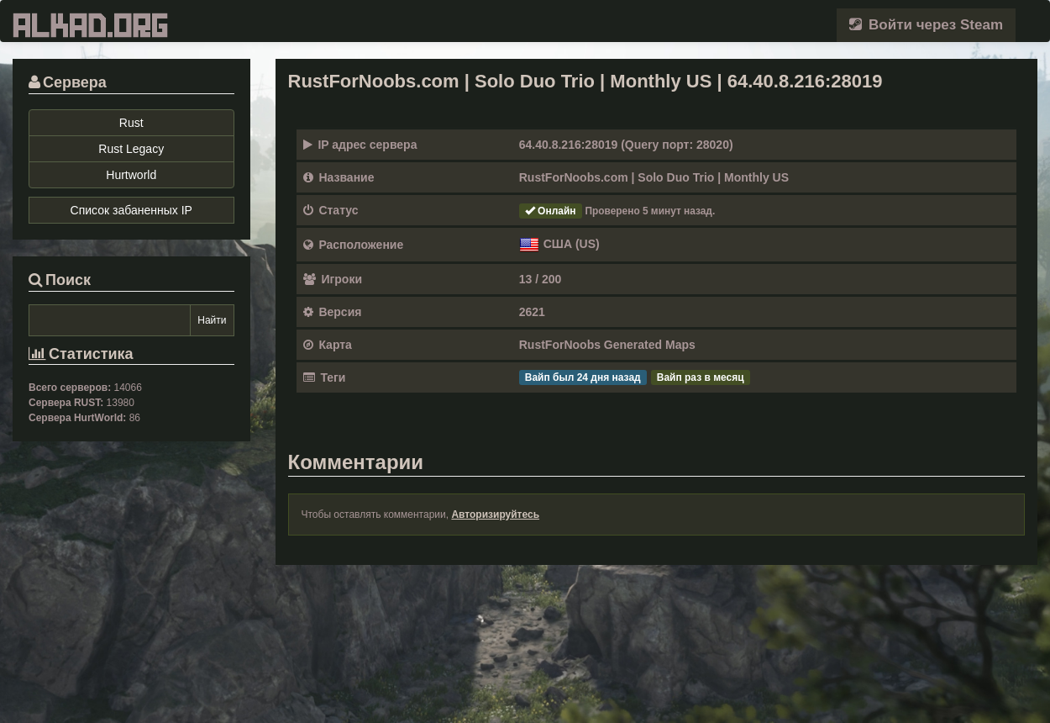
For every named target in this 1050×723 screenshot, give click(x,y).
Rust (131, 122)
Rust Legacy (131, 149)
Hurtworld (131, 175)
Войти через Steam (926, 25)
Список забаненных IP (131, 210)
